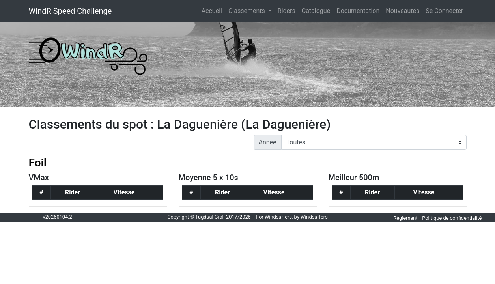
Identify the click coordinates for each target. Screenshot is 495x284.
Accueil (213, 10)
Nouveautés (402, 11)
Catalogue (316, 11)
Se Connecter (444, 11)
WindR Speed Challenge (70, 11)
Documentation (357, 11)
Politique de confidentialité (452, 218)
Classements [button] (247, 11)
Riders (286, 11)
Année (267, 142)
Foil (38, 162)
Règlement (405, 218)
